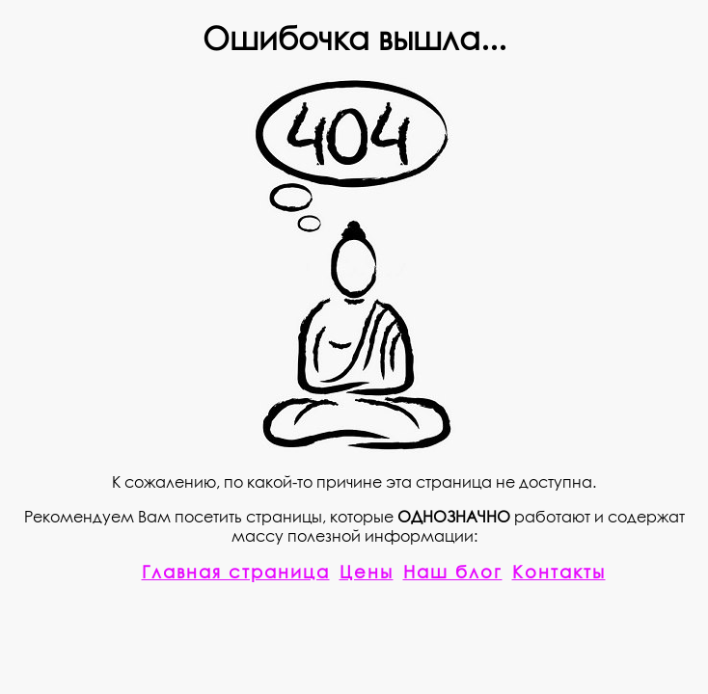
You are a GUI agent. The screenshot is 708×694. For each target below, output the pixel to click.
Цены (367, 571)
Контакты (559, 571)
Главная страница (236, 571)
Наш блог (453, 571)
